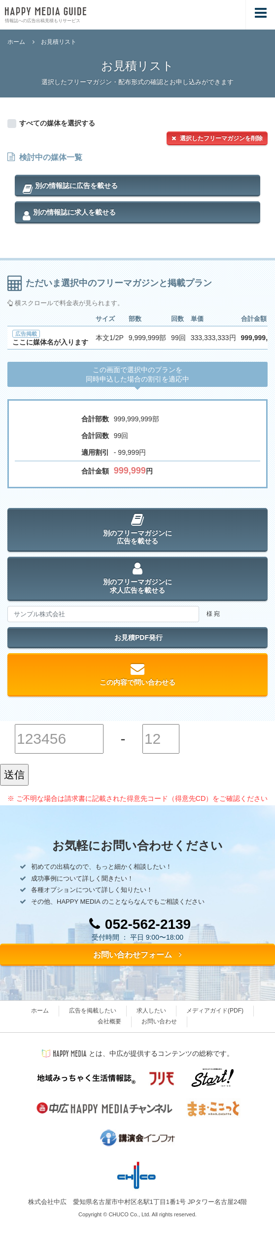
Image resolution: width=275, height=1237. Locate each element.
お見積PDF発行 (137, 637)
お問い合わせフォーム (137, 955)
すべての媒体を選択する (57, 123)
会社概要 (109, 1021)
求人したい (151, 1010)
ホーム (16, 41)
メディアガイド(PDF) (214, 1010)
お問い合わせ (159, 1021)
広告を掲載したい (92, 1010)
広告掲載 (26, 334)
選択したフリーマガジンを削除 (217, 138)
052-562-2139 (140, 924)
